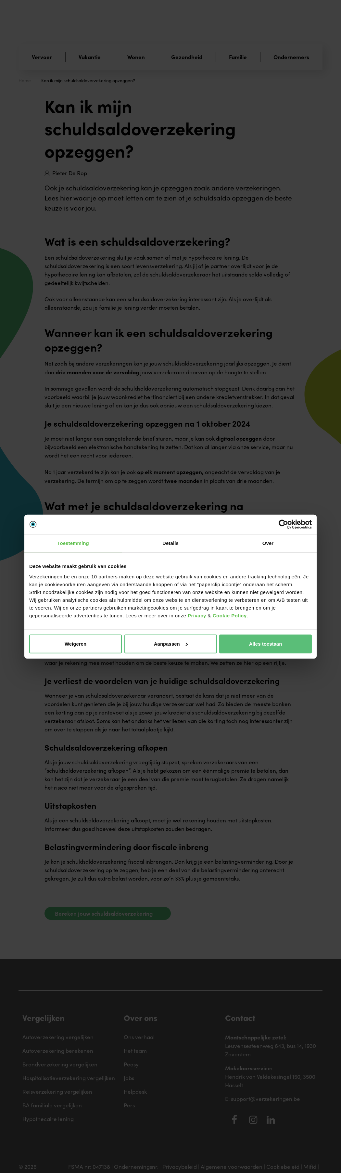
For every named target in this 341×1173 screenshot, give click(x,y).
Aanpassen (171, 643)
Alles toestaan (265, 643)
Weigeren (75, 643)
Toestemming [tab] (73, 543)
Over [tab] (268, 543)
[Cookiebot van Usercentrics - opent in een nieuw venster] (283, 524)
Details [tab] (170, 543)
